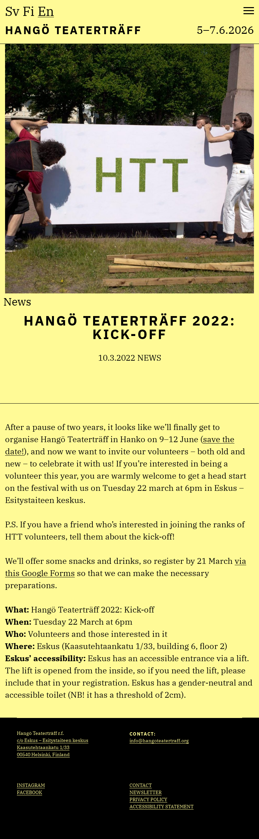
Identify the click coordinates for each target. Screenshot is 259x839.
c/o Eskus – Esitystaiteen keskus (52, 740)
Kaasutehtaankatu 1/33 (43, 747)
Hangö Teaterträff (73, 30)
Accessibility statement (162, 807)
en (46, 11)
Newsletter (146, 792)
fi (28, 11)
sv (12, 11)
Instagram (31, 785)
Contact (141, 785)
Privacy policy (148, 799)
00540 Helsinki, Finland (43, 754)
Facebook (29, 792)
